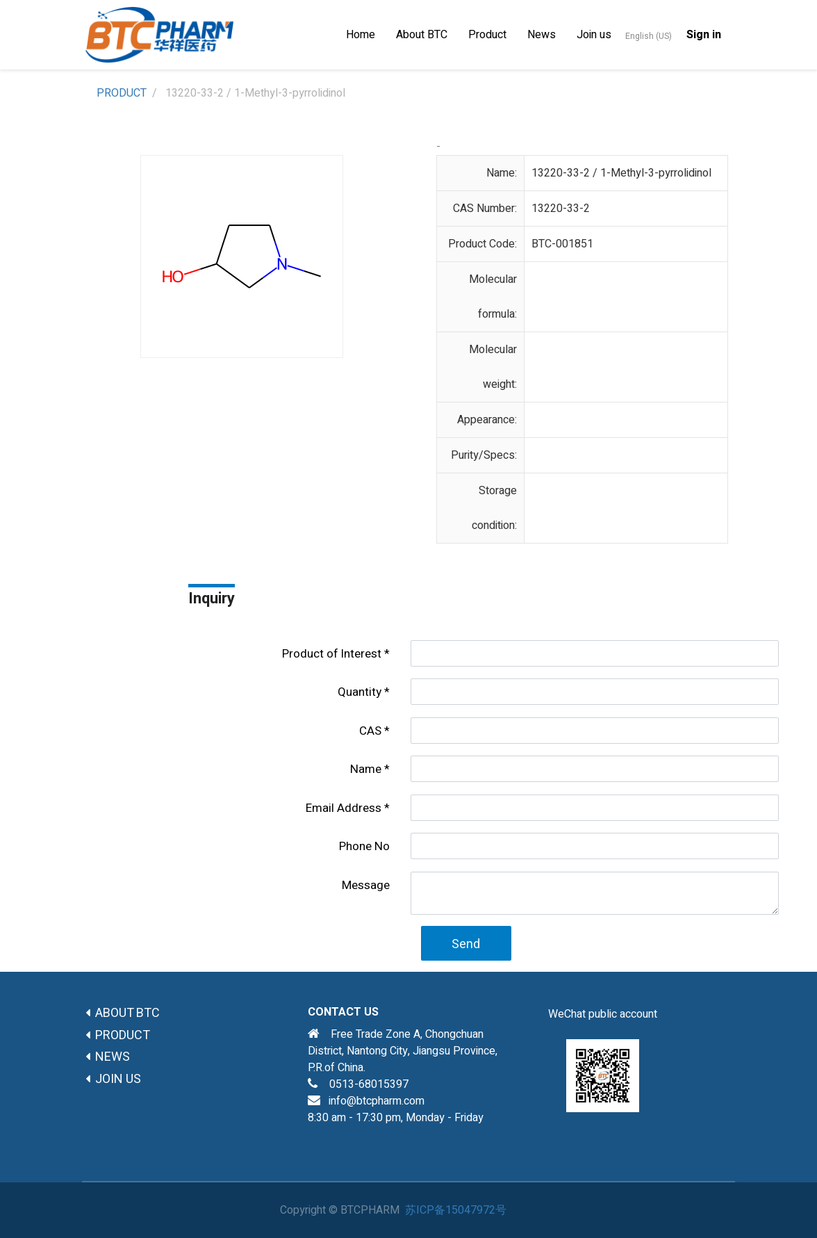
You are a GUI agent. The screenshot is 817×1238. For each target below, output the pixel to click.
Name (365, 769)
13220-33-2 (560, 208)
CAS (370, 731)
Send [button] (466, 944)
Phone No (364, 846)
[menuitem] (361, 34)
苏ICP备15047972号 (455, 1210)
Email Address (343, 808)
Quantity (359, 692)
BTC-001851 (562, 244)
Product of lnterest (331, 653)
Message (366, 885)
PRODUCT (122, 93)
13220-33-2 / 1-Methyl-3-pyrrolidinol (621, 173)
